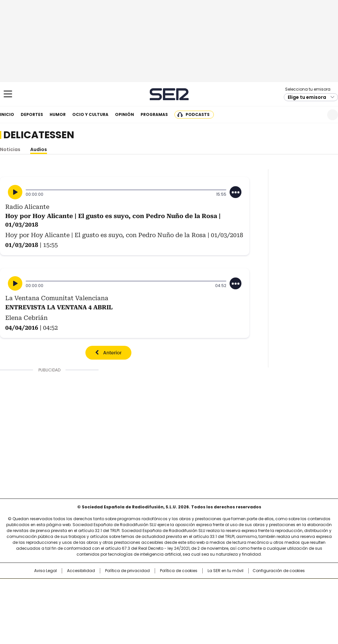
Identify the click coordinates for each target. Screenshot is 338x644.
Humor (58, 114)
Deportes (32, 114)
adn (263, 586)
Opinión (124, 114)
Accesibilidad (81, 570)
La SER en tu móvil (225, 570)
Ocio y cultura (90, 114)
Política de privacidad (127, 570)
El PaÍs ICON (181, 606)
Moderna (122, 606)
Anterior (112, 353)
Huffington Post (101, 597)
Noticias (10, 149)
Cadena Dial (206, 597)
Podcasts (198, 114)
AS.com (242, 586)
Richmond (88, 606)
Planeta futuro (257, 597)
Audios (38, 149)
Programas (154, 114)
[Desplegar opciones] (235, 192)
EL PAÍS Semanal (229, 597)
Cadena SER (169, 94)
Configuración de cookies (279, 570)
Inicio (7, 114)
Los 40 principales (120, 586)
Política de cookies (178, 570)
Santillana (151, 586)
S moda (209, 606)
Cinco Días (182, 597)
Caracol (287, 586)
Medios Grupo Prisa (35, 609)
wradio (156, 597)
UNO (136, 597)
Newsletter (316, 114)
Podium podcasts (153, 606)
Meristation (270, 606)
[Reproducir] (15, 192)
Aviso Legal (45, 570)
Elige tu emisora (307, 97)
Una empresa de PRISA (35, 593)
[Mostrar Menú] (8, 94)
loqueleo (238, 606)
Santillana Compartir (187, 586)
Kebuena (285, 597)
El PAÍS (91, 586)
